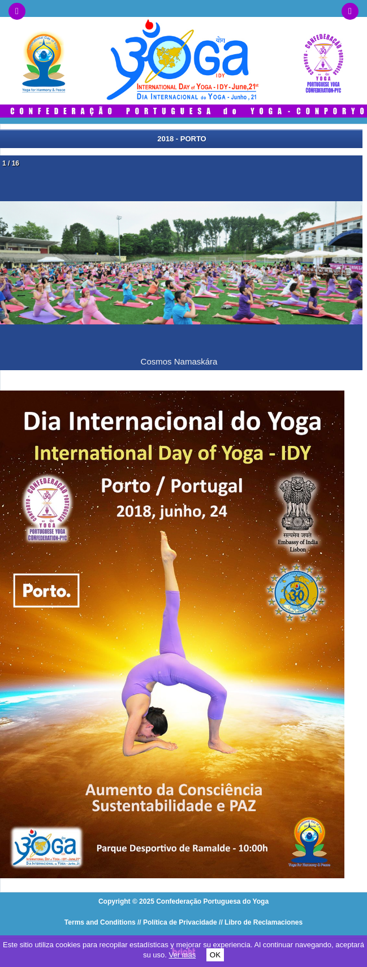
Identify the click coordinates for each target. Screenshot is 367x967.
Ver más (182, 955)
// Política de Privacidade (177, 922)
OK (215, 955)
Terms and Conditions (100, 922)
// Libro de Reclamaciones (261, 922)
